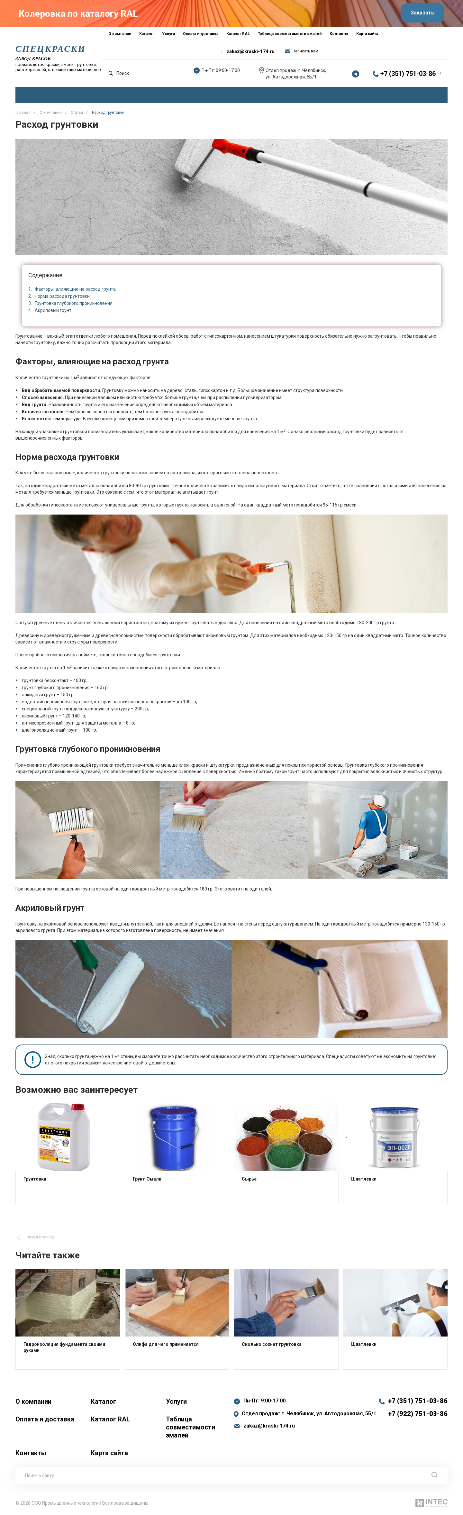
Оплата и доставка (44, 1419)
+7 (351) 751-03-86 (408, 74)
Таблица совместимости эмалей (190, 1427)
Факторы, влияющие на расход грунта (75, 289)
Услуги (176, 1401)
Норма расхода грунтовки (62, 296)
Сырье (249, 1178)
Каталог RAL (110, 1419)
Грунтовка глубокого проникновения (74, 303)
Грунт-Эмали (147, 1178)
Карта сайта (109, 1453)
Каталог (103, 1401)
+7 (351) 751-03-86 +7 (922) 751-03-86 (418, 1407)
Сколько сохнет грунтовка (272, 1344)
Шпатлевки (364, 1178)
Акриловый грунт (53, 310)
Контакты (30, 1453)
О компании (33, 1401)
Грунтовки (34, 1178)
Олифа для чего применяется (166, 1344)
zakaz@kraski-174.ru (250, 51)
